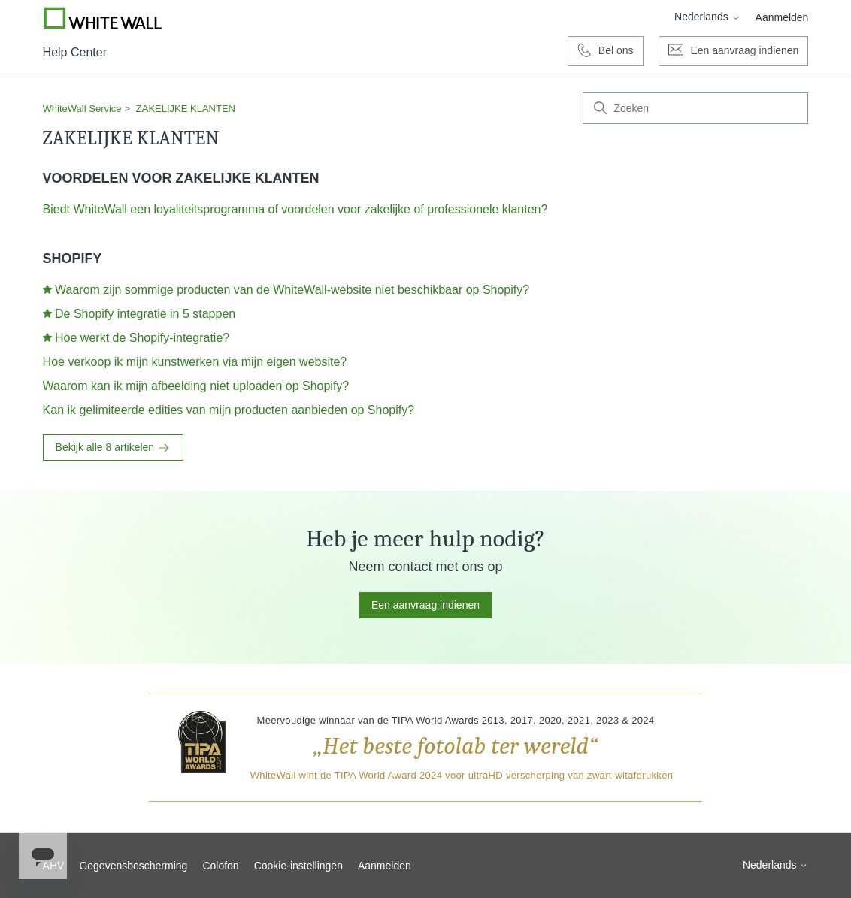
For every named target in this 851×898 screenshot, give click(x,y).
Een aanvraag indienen (425, 605)
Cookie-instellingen (298, 866)
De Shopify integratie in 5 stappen (145, 313)
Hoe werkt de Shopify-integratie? (142, 337)
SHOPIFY (72, 258)
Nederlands (707, 17)
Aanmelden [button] (782, 17)
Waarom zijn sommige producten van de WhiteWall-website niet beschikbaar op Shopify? (292, 289)
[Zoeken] (695, 108)
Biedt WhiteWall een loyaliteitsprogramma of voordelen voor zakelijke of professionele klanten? (295, 209)
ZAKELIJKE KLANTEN (185, 108)
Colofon (220, 866)
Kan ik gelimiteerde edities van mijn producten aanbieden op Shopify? (229, 410)
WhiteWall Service (82, 108)
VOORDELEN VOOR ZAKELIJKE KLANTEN (181, 178)
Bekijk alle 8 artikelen (113, 447)
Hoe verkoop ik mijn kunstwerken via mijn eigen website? (195, 361)
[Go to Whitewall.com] (103, 18)
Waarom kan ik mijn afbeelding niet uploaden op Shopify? (196, 385)
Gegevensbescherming (133, 866)
